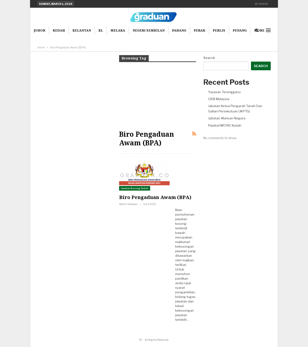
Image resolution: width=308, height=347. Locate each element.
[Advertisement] (157, 95)
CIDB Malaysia (218, 99)
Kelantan (81, 30)
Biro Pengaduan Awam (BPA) (155, 197)
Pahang (179, 30)
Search (209, 58)
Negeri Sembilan (149, 30)
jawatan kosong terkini (181, 223)
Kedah (59, 30)
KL (100, 30)
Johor (39, 30)
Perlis (219, 30)
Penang (240, 30)
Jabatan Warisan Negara (226, 118)
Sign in (261, 3)
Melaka (117, 30)
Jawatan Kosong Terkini (134, 188)
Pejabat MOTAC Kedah (224, 125)
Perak (199, 30)
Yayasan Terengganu (224, 92)
